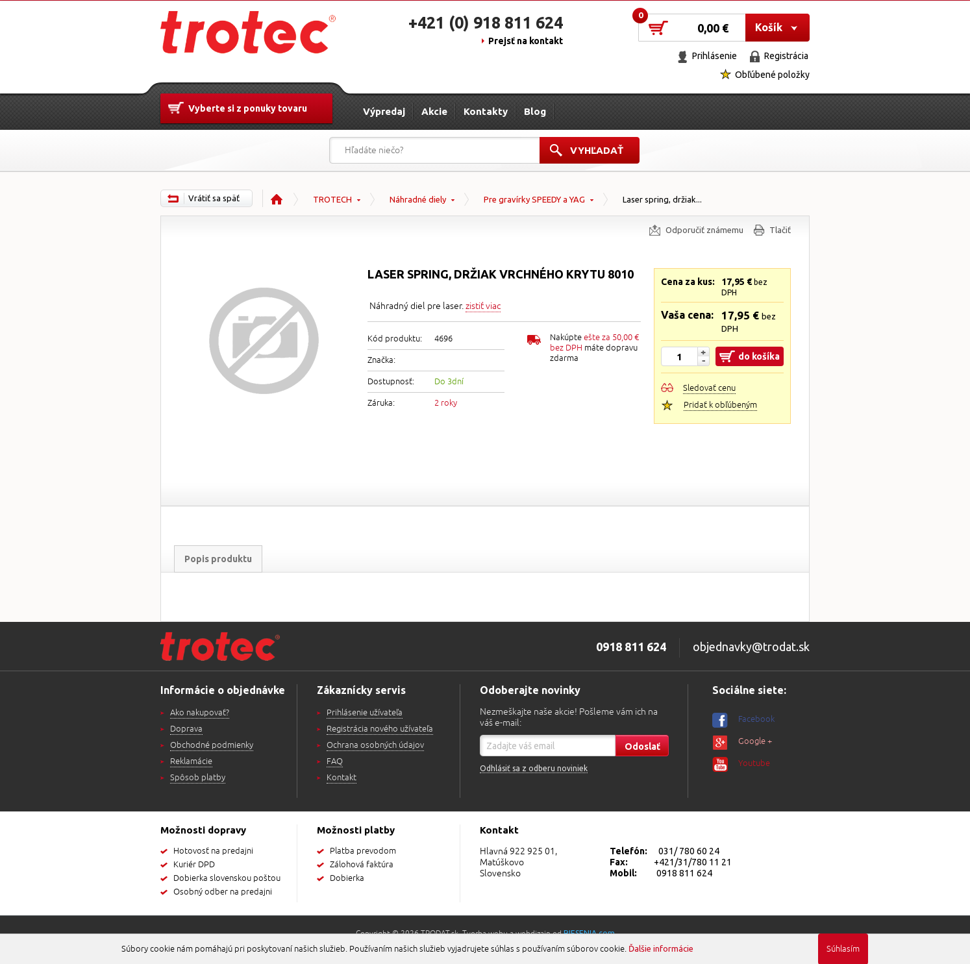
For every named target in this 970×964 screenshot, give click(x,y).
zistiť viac (483, 306)
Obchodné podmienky (211, 745)
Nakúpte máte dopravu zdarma (594, 348)
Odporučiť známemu (704, 229)
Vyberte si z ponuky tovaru (247, 108)
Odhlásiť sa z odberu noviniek (534, 768)
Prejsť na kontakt (525, 41)
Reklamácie (191, 761)
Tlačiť (780, 229)
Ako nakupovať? (199, 713)
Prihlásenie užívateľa (365, 713)
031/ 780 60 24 (688, 851)
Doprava (186, 729)
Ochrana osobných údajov (375, 745)
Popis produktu (218, 559)
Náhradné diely (418, 199)
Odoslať (642, 746)
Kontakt (341, 777)
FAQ (335, 761)
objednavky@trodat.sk (751, 646)
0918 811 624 (684, 873)
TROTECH (332, 199)
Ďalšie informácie (660, 948)
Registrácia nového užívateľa (380, 729)
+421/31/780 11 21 (693, 862)
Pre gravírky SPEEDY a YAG (534, 199)
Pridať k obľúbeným (720, 405)
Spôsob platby (197, 777)
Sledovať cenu (709, 388)
